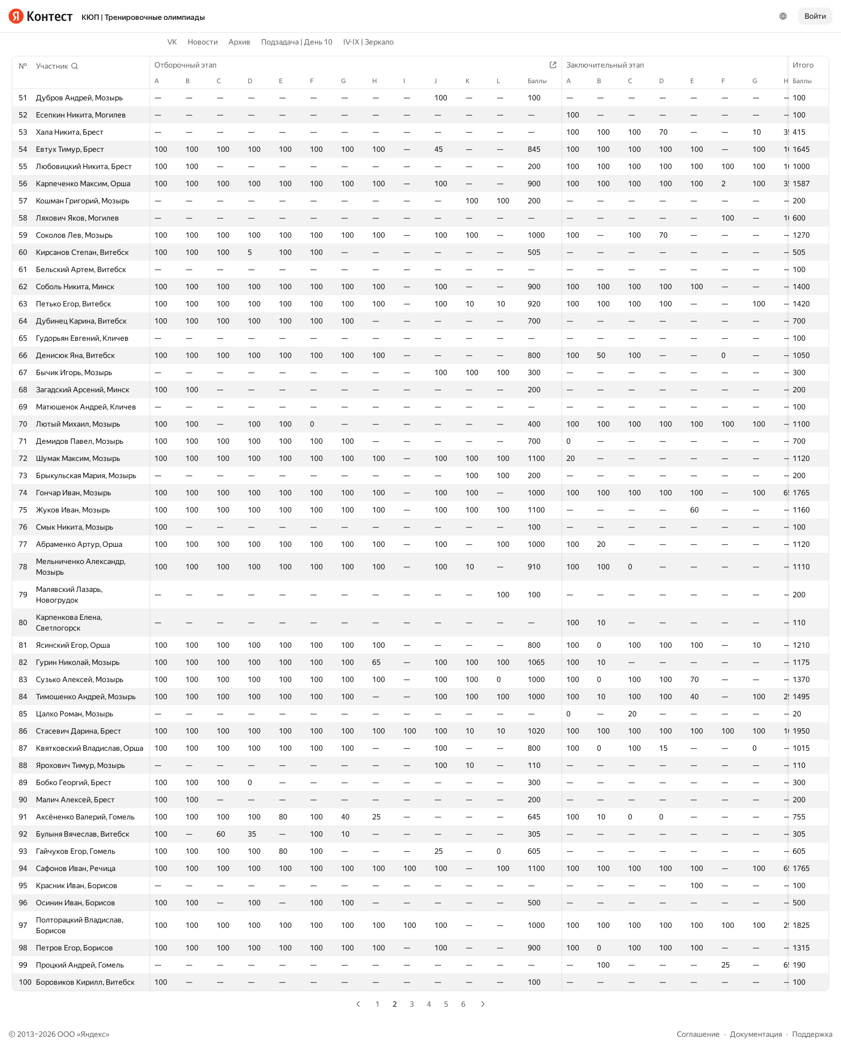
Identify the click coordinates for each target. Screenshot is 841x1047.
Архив (239, 42)
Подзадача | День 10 (297, 42)
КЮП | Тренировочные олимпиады (143, 17)
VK (172, 42)
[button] (57, 66)
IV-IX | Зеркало (368, 42)
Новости (203, 42)
